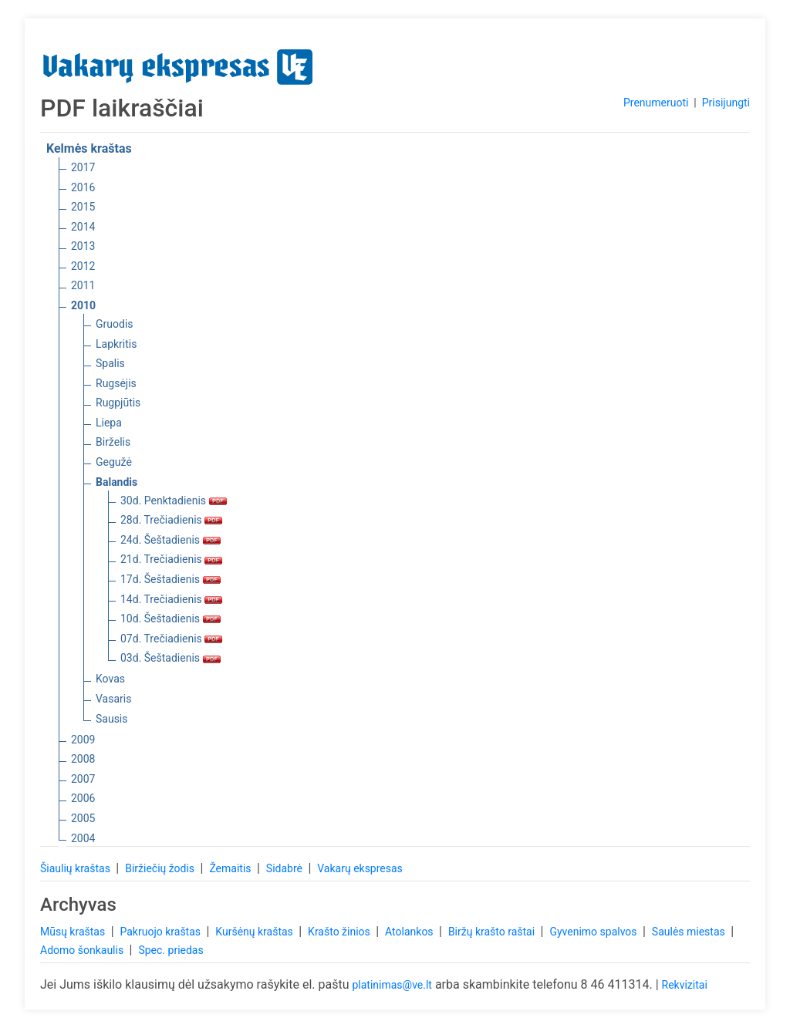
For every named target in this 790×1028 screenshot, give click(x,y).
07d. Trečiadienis (171, 638)
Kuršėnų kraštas (255, 931)
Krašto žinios (340, 931)
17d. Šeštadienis (170, 579)
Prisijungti (726, 102)
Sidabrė (286, 868)
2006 (83, 798)
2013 (83, 246)
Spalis (110, 363)
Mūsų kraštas (74, 931)
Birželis (113, 442)
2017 (83, 167)
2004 (83, 838)
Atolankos (410, 931)
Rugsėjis (116, 383)
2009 (83, 739)
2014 (83, 227)
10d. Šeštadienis (170, 618)
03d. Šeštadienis (170, 658)
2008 (83, 759)
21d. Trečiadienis (171, 559)
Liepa (109, 422)
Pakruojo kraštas (161, 931)
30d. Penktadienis (173, 500)
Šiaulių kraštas (76, 868)
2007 (83, 779)
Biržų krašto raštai (493, 931)
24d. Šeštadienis (170, 540)
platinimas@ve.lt (391, 985)
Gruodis (114, 324)
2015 (83, 207)
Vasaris (113, 699)
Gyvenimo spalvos (594, 931)
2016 (83, 187)
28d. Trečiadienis (171, 520)
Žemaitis (231, 868)
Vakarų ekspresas (360, 868)
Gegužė (114, 462)
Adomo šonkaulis (83, 950)
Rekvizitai (684, 985)
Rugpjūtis (118, 402)
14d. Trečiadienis (171, 599)
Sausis (112, 719)
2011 (83, 285)
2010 (83, 305)
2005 (83, 818)
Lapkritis (116, 344)
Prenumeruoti (655, 102)
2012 (83, 266)
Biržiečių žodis (161, 868)
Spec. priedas (170, 950)
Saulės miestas (690, 931)
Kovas (110, 678)
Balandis (116, 482)
